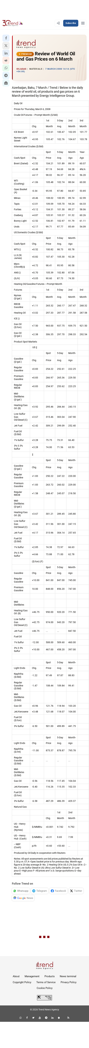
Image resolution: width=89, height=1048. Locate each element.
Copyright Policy (22, 982)
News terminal (68, 976)
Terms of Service (46, 982)
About (16, 976)
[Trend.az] (13, 23)
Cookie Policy (44, 988)
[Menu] (82, 23)
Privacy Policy (68, 982)
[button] (6, 38)
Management (32, 976)
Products (49, 976)
